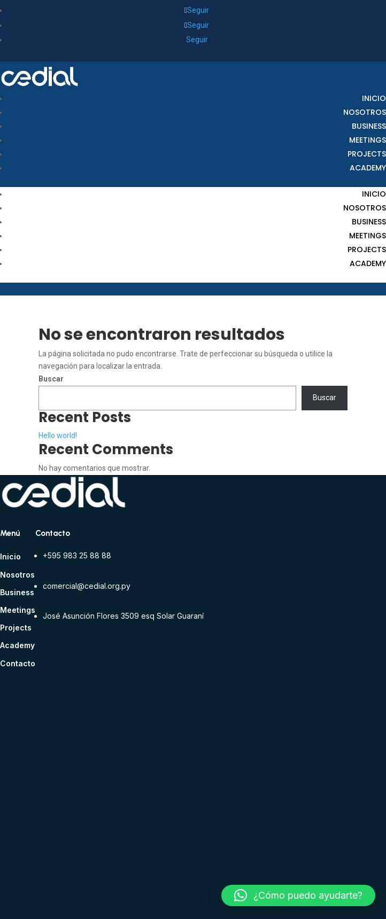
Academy (368, 167)
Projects (367, 154)
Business (369, 126)
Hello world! (57, 435)
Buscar (51, 379)
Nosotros (364, 112)
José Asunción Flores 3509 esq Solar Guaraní (123, 615)
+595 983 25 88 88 (77, 555)
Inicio (374, 98)
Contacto (17, 663)
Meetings (367, 140)
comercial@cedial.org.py (86, 585)
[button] (298, 895)
